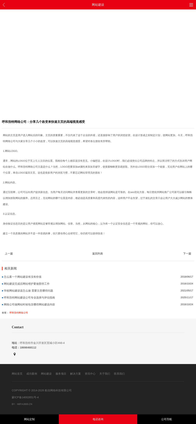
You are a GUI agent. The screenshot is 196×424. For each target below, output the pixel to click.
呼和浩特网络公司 (18, 312)
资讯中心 (90, 373)
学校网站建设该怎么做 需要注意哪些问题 (28, 290)
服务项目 (61, 373)
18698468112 (28, 347)
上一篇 (9, 253)
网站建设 (46, 373)
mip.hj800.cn (24, 404)
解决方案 (75, 373)
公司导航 (166, 419)
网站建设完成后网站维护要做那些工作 (27, 283)
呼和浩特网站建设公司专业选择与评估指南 (29, 297)
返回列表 (97, 253)
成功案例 (31, 373)
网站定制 (29, 419)
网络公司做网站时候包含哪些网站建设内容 (29, 304)
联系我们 (119, 373)
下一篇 (187, 253)
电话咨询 (98, 419)
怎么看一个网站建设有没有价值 (23, 276)
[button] (191, 4)
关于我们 (104, 373)
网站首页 (17, 373)
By (13, 404)
